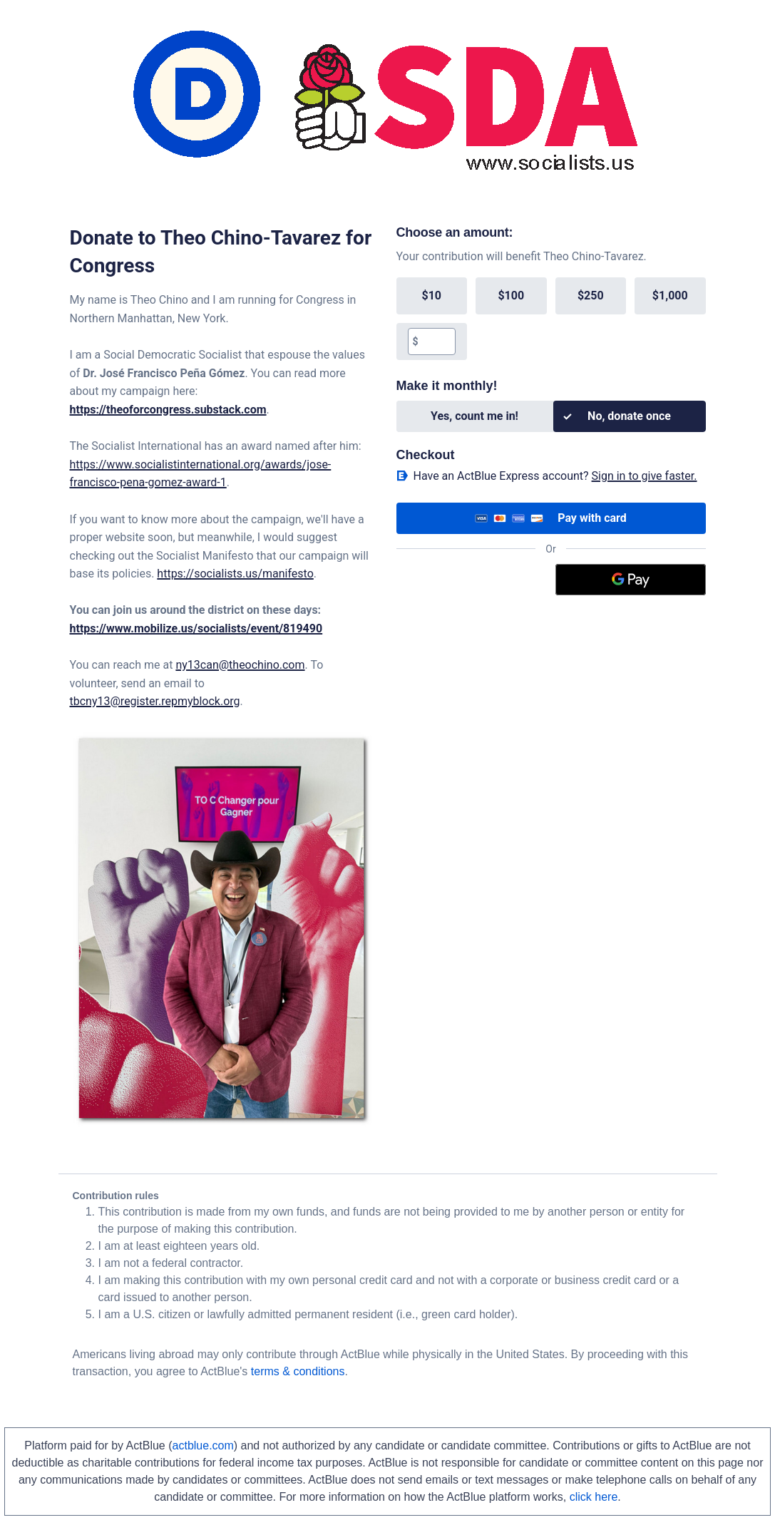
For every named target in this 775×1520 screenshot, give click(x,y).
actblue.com (203, 1445)
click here (594, 1497)
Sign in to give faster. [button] (644, 476)
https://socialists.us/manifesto (235, 573)
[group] (551, 318)
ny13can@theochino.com (239, 665)
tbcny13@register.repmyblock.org (155, 701)
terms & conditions (298, 1371)
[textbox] (437, 341)
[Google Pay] (630, 579)
